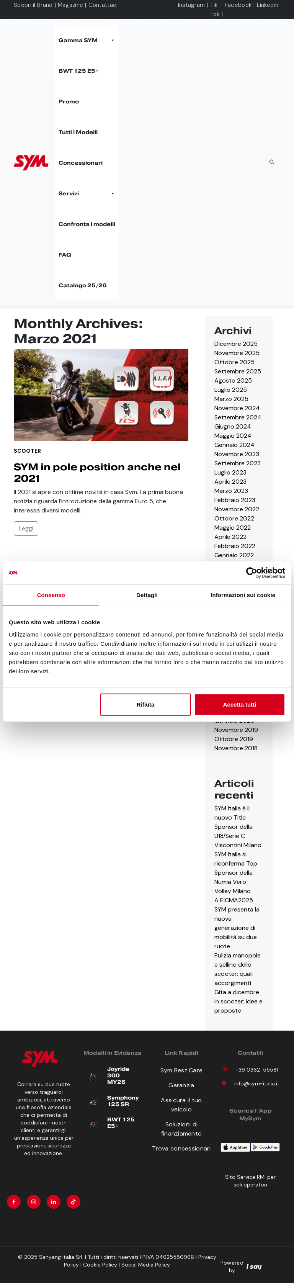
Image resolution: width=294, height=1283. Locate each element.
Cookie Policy (100, 1264)
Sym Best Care (181, 1070)
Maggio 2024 (233, 436)
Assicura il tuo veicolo (181, 1104)
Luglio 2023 (230, 472)
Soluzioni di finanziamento (181, 1128)
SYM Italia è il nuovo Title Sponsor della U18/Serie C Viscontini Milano (237, 826)
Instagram (191, 5)
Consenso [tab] (51, 595)
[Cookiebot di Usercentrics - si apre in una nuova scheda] (251, 573)
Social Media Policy (145, 1264)
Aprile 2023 (230, 482)
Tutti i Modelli (78, 132)
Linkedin (267, 5)
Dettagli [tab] (147, 595)
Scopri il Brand (33, 5)
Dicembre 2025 (236, 344)
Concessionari (81, 162)
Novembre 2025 (237, 353)
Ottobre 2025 (234, 362)
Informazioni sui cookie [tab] (243, 595)
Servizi (87, 193)
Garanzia (181, 1085)
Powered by (241, 1266)
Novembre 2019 (236, 730)
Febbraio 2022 (234, 546)
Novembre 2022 (236, 509)
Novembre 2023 (236, 454)
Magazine (70, 5)
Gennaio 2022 (234, 555)
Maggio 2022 (232, 528)
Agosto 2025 (233, 380)
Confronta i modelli (87, 224)
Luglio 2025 (230, 390)
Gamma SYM (87, 40)
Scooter (27, 450)
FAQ (65, 254)
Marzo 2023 (231, 491)
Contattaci (103, 5)
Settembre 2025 (237, 371)
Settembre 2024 (237, 417)
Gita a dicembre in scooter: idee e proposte (238, 1001)
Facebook (238, 5)
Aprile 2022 (230, 537)
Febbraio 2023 (234, 500)
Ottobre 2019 (233, 739)
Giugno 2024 (232, 426)
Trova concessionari (181, 1148)
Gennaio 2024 (234, 445)
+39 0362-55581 (257, 1069)
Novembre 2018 (236, 748)
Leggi (26, 528)
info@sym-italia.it (256, 1083)
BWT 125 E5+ (79, 70)
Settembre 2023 (237, 463)
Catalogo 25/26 (83, 285)
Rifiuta (146, 704)
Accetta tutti (239, 704)
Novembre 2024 (237, 408)
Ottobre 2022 (234, 518)
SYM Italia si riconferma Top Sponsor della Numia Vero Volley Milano (235, 872)
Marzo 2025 (231, 399)
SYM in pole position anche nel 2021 (97, 472)
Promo (69, 101)
